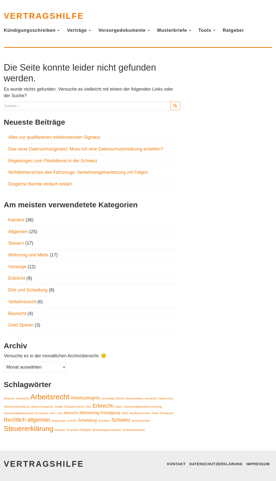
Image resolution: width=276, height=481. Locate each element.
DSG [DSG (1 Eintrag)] (88, 406)
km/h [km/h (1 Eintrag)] (53, 413)
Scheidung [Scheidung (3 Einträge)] (87, 420)
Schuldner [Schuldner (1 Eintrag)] (104, 420)
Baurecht (17, 313)
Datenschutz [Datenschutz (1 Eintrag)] (166, 398)
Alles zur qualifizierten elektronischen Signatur (54, 137)
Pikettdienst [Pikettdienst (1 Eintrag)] (166, 413)
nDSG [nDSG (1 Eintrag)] (124, 413)
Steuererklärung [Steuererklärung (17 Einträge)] (28, 428)
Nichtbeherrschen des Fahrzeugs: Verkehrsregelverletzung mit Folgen (78, 172)
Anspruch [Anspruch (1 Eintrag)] (9, 398)
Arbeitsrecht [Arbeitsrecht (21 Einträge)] (49, 397)
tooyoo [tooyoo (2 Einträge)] (85, 430)
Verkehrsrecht (22, 301)
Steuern (16, 243)
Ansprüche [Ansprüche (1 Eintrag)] (22, 398)
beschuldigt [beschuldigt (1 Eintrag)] (108, 398)
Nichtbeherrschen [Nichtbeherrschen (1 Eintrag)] (140, 413)
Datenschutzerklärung (215, 464)
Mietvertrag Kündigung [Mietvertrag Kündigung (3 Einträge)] (100, 412)
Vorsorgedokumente (124, 30)
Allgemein (18, 231)
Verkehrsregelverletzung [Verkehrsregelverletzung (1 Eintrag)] (106, 429)
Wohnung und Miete (28, 254)
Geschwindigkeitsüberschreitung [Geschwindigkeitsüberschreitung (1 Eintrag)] (143, 406)
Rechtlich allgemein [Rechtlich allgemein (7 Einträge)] (27, 420)
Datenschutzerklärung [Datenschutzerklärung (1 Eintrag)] (17, 406)
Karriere (16, 219)
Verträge (79, 30)
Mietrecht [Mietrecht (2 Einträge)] (71, 413)
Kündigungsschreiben (32, 30)
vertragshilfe (44, 16)
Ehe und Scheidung (28, 289)
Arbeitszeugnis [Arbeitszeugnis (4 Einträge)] (85, 397)
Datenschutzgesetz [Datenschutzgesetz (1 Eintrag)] (42, 406)
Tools (206, 30)
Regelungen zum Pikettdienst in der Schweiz (52, 160)
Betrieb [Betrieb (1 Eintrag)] (120, 398)
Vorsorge (17, 266)
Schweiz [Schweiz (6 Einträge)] (120, 420)
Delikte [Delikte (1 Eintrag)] (59, 406)
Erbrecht (16, 278)
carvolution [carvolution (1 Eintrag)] (150, 398)
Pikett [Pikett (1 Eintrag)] (155, 413)
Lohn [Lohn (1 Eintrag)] (60, 413)
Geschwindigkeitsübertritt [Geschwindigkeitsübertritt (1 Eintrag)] (19, 413)
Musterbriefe (174, 30)
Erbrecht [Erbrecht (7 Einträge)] (103, 406)
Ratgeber (233, 30)
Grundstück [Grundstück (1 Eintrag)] (42, 413)
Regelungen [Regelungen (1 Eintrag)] (59, 420)
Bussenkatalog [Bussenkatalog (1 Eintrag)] (134, 398)
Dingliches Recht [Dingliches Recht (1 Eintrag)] (74, 406)
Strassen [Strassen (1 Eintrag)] (60, 429)
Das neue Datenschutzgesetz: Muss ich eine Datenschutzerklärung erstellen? (86, 148)
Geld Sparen (21, 325)
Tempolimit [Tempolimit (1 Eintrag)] (72, 429)
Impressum (258, 464)
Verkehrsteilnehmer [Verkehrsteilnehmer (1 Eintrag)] (133, 429)
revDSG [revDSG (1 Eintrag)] (72, 420)
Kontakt (176, 464)
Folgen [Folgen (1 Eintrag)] (118, 406)
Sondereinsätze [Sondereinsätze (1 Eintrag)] (141, 420)
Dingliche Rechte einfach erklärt (40, 184)
